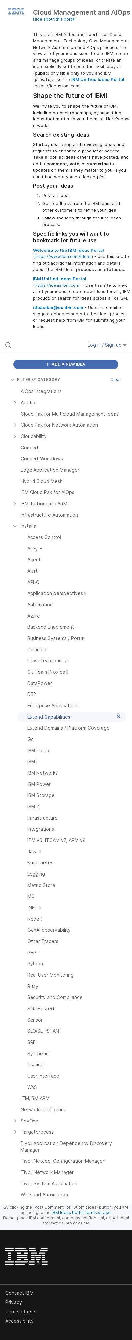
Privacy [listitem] (13, 1302)
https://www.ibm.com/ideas (63, 256)
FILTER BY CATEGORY (35, 379)
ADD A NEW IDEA (65, 364)
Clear (115, 379)
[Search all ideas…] (41, 345)
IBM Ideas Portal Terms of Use (81, 1212)
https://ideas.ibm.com (57, 285)
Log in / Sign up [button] (107, 345)
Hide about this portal (54, 19)
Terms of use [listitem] (20, 1311)
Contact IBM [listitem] (19, 1293)
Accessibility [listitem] (19, 1320)
